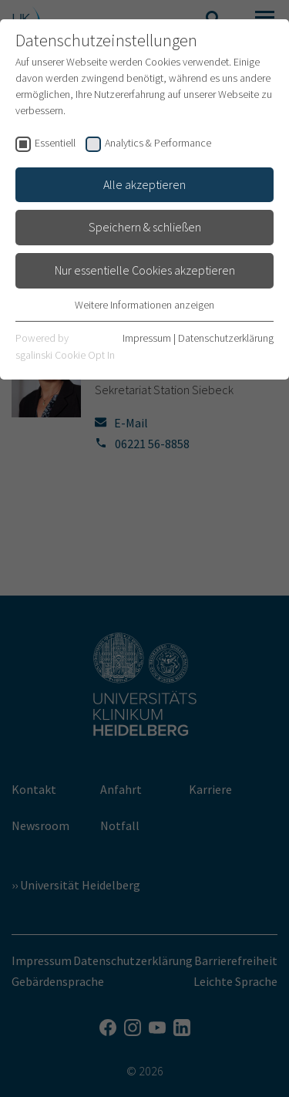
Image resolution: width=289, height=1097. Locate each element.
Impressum (147, 338)
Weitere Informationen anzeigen (144, 305)
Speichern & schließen (145, 227)
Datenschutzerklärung (226, 338)
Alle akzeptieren (144, 184)
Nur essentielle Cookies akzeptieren (145, 270)
